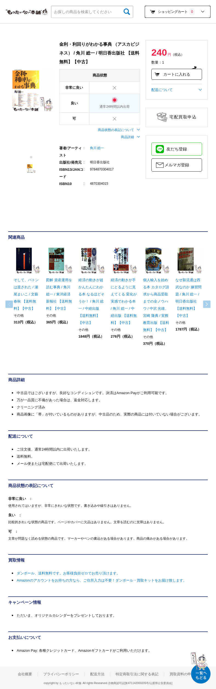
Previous (13, 304)
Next (202, 304)
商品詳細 (130, 137)
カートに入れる (172, 74)
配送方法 (97, 674)
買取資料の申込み (184, 674)
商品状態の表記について (119, 130)
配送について (176, 89)
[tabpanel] (31, 89)
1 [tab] (31, 157)
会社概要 (25, 674)
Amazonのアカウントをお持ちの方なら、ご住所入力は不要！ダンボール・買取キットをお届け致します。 (102, 580)
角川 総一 (97, 148)
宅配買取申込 (183, 117)
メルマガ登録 (176, 165)
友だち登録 (176, 149)
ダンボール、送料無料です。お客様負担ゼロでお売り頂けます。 (68, 573)
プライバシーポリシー (61, 674)
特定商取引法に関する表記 (137, 674)
